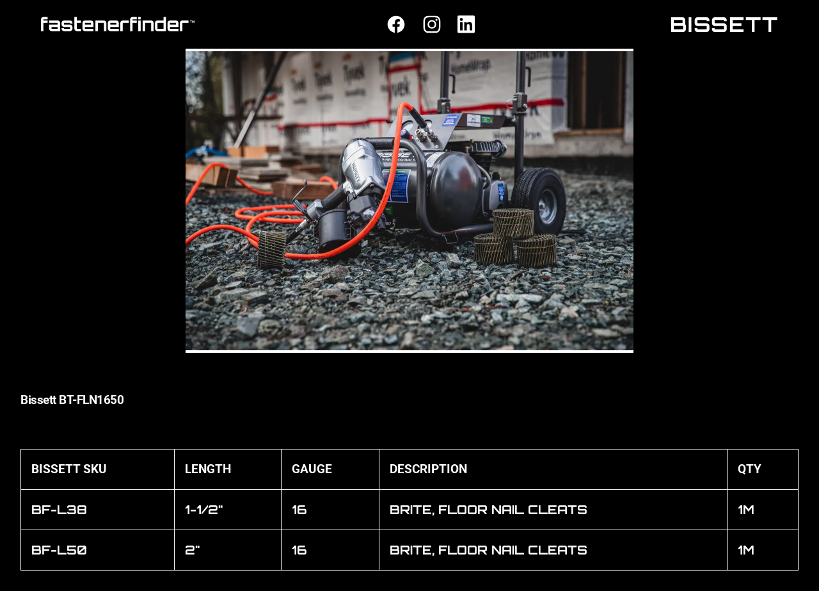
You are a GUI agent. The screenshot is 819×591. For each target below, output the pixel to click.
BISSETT (724, 24)
